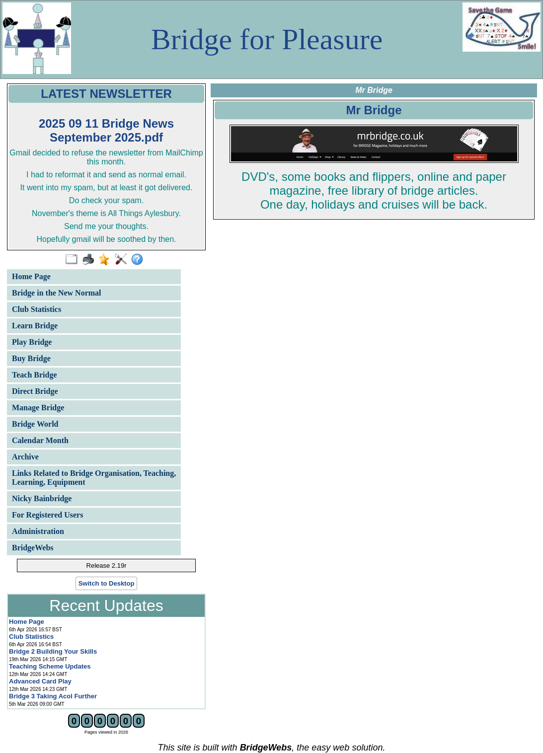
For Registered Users (47, 515)
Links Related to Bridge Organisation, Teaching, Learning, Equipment (94, 477)
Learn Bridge (35, 325)
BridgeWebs (33, 547)
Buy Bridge (31, 358)
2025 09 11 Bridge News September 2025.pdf (106, 130)
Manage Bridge (38, 407)
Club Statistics (36, 309)
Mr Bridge (373, 110)
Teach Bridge (34, 375)
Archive (25, 456)
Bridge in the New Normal (56, 293)
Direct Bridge (35, 391)
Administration (38, 531)
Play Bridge (32, 342)
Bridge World (35, 424)
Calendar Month (40, 440)
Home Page (31, 276)
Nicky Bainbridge (42, 498)
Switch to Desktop (106, 583)
